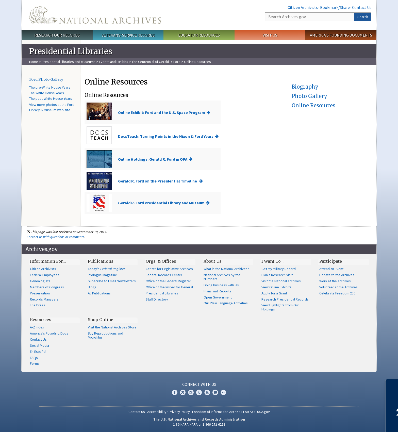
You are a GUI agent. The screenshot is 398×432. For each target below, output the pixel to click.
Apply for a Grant (274, 293)
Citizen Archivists (303, 7)
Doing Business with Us (221, 285)
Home (33, 61)
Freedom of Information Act (213, 411)
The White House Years (46, 93)
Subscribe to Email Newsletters (112, 281)
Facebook (175, 392)
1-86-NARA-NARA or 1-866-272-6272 (199, 424)
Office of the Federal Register (168, 281)
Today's (106, 269)
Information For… (48, 261)
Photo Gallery (309, 96)
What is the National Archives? (226, 269)
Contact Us (361, 7)
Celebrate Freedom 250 (337, 293)
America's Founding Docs (49, 333)
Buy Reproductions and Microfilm (105, 335)
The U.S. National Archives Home (95, 15)
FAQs (34, 357)
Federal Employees (44, 275)
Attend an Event (331, 269)
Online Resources (313, 105)
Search (362, 16)
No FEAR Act (246, 411)
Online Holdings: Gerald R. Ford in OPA (152, 159)
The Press (37, 305)
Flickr (223, 392)
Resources (40, 319)
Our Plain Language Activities (226, 303)
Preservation (40, 293)
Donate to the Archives (336, 275)
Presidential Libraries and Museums (68, 61)
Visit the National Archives (281, 281)
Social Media (39, 345)
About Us (213, 261)
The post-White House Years (50, 98)
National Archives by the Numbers (222, 277)
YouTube (207, 392)
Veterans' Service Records (128, 35)
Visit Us (270, 35)
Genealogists (40, 281)
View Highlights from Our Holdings (280, 307)
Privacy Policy (179, 411)
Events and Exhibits (114, 61)
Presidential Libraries (162, 293)
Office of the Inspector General (169, 287)
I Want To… (272, 261)
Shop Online (100, 319)
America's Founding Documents (341, 35)
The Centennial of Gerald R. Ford (156, 61)
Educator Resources (199, 35)
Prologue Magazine (102, 275)
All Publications (99, 293)
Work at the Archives (335, 281)
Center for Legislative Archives (169, 269)
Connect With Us (199, 384)
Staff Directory (157, 299)
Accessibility (157, 411)
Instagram (191, 392)
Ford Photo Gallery (46, 79)
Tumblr (199, 392)
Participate (330, 261)
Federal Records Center (164, 275)
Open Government (218, 297)
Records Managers (44, 299)
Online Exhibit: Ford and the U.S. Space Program (161, 112)
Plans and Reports (217, 291)
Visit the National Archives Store (112, 327)
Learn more (353, 423)
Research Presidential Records (285, 299)
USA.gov (263, 411)
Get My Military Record (278, 269)
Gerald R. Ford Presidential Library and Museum (161, 202)
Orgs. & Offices (161, 261)
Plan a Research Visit (277, 275)
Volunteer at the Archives (338, 287)
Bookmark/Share (335, 7)
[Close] (392, 385)
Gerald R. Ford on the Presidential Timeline (158, 181)
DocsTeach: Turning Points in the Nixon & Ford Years (165, 136)
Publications (100, 261)
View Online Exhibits (276, 287)
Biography (305, 87)
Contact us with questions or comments (55, 237)
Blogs (92, 287)
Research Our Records (57, 35)
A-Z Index (37, 327)
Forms (35, 363)
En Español (38, 351)
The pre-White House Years (49, 87)
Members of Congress (47, 287)
